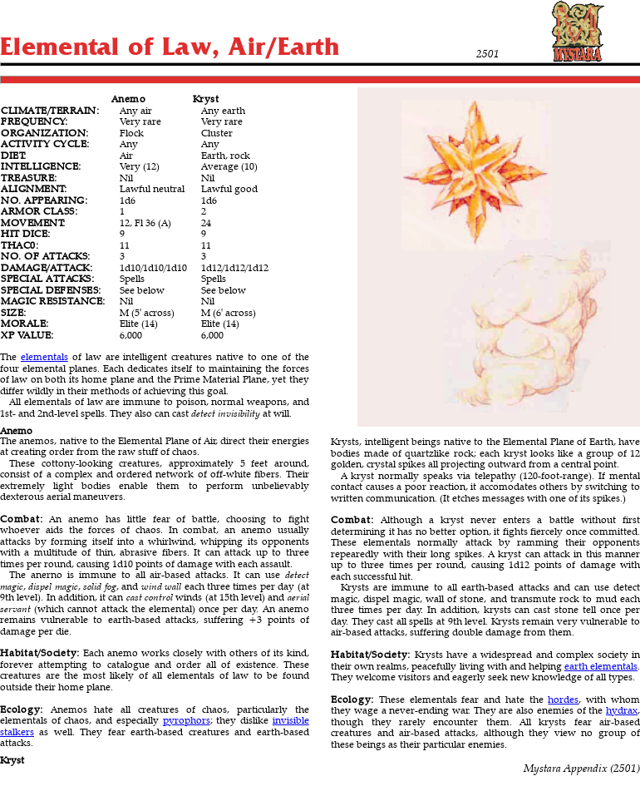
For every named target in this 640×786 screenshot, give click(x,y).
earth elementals (601, 666)
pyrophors (186, 720)
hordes (563, 699)
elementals (44, 356)
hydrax (622, 710)
